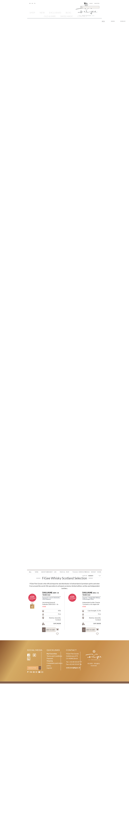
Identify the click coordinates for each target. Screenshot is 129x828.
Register (96, 3)
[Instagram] (34, 657)
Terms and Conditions (54, 657)
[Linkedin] (28, 661)
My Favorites (52, 655)
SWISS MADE (66, 16)
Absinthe (43, 572)
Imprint (49, 669)
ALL (30, 572)
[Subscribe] (40, 669)
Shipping (50, 662)
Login (91, 3)
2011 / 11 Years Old (90, 594)
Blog (68, 12)
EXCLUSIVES (55, 12)
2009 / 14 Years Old (50, 594)
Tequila (74, 572)
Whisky (93, 572)
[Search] (89, 7)
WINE (36, 572)
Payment (50, 659)
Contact (82, 16)
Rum (67, 572)
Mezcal (62, 572)
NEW (42, 12)
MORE (44, 606)
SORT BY (84, 575)
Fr (34, 3)
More (99, 572)
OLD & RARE (50, 16)
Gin (55, 572)
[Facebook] (28, 657)
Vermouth (81, 572)
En (30, 3)
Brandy (49, 572)
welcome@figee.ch (73, 668)
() (85, 3)
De (32, 3)
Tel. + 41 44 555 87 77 (74, 663)
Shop (32, 12)
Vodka (87, 572)
